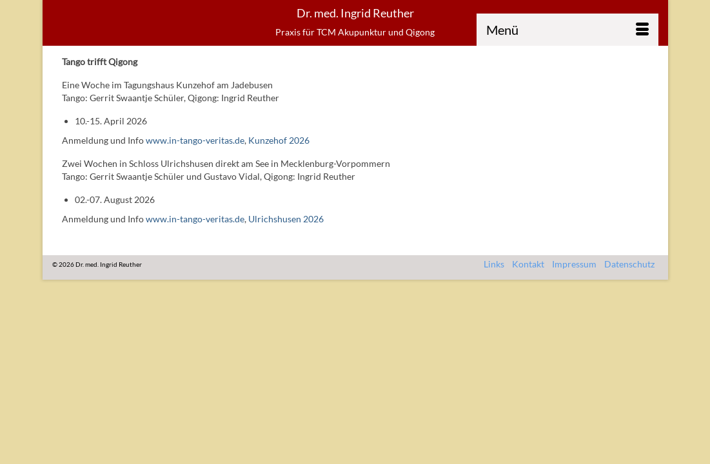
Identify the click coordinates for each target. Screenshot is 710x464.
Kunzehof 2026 (279, 164)
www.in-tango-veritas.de (195, 164)
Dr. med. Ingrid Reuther (355, 13)
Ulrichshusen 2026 (286, 243)
